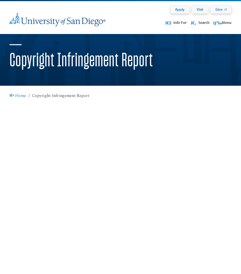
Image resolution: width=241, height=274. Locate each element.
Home (18, 102)
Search (200, 22)
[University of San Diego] (57, 23)
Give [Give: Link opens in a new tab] (219, 9)
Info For (176, 22)
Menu (222, 22)
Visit (200, 9)
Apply (180, 9)
